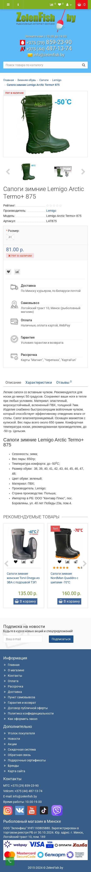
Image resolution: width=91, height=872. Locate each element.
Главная (8, 80)
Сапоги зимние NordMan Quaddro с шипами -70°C (64, 578)
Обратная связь (17, 755)
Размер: (13, 230)
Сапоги (44, 80)
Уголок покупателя (19, 733)
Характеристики (38, 382)
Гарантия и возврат (19, 702)
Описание (13, 382)
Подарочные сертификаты (24, 760)
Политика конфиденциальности (28, 713)
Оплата (10, 681)
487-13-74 (49, 48)
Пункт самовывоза (19, 697)
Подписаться (61, 639)
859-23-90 (49, 42)
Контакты (12, 675)
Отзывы (64, 382)
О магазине (13, 670)
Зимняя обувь (26, 80)
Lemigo (56, 80)
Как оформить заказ (20, 719)
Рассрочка (13, 686)
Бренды (11, 765)
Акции (10, 744)
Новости (11, 738)
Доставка (12, 692)
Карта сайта (14, 771)
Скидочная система (19, 749)
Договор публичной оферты (25, 708)
